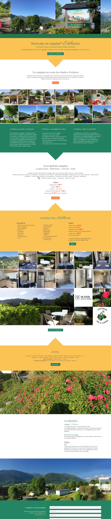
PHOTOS (55, 82)
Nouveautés (55, 198)
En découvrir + (55, 364)
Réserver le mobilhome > (55, 330)
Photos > (72, 244)
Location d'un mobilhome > (55, 53)
